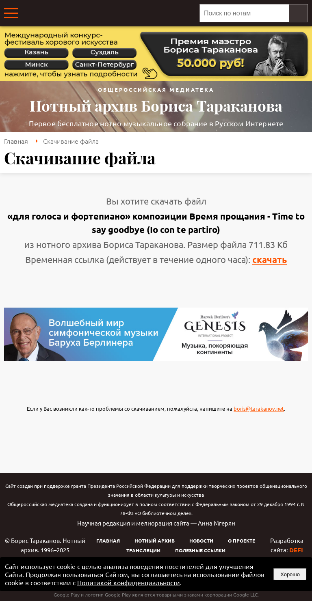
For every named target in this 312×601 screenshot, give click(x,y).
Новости (201, 540)
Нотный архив (154, 540)
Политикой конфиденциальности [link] (128, 582)
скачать (269, 259)
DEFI (296, 550)
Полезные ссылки (200, 550)
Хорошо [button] (290, 574)
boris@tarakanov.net (259, 408)
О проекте (241, 540)
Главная (16, 141)
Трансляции (143, 550)
